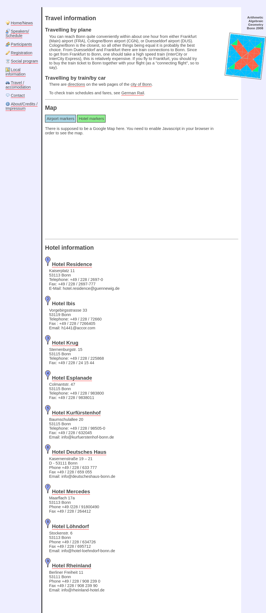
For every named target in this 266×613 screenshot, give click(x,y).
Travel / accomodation (18, 84)
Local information (16, 71)
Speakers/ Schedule (17, 33)
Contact (18, 95)
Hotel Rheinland (71, 565)
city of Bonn (141, 84)
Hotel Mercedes (71, 491)
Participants (21, 44)
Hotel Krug (65, 343)
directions (76, 84)
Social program (24, 61)
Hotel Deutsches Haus (79, 452)
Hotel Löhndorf (70, 526)
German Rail (132, 93)
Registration (21, 53)
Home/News (22, 23)
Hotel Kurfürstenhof (76, 413)
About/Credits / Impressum (22, 106)
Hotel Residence (72, 264)
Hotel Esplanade (72, 378)
